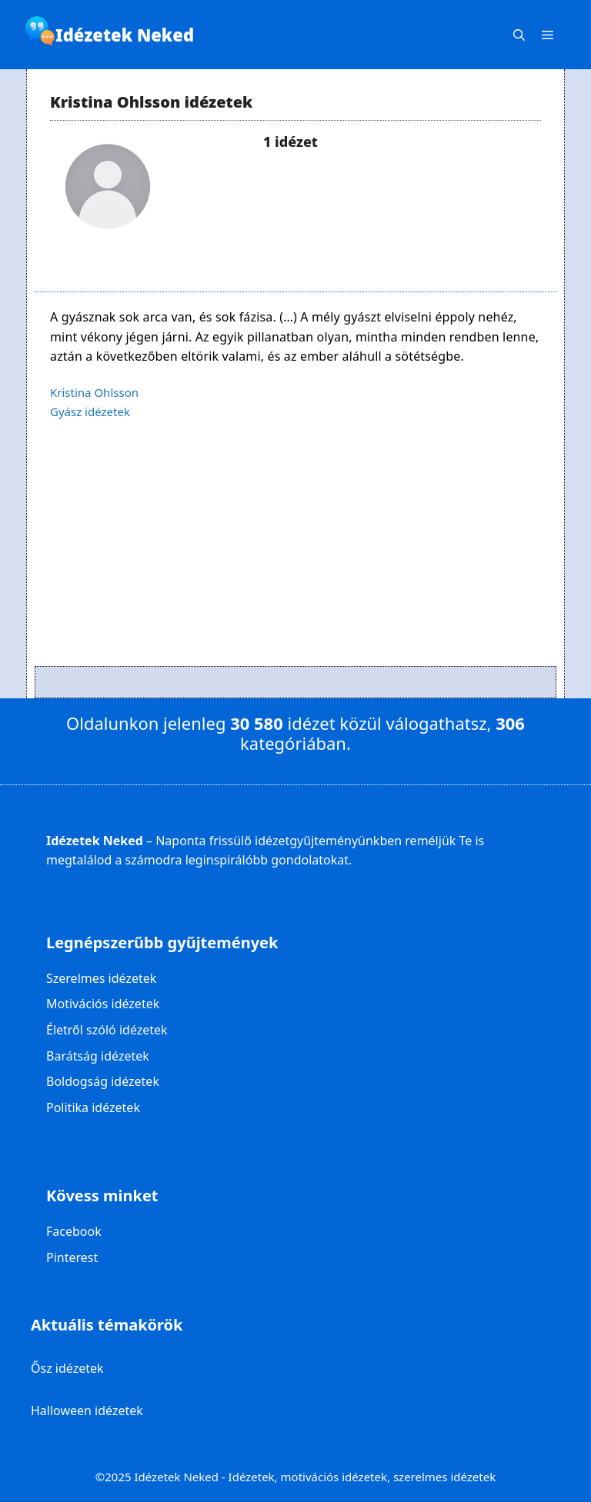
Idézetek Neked (124, 34)
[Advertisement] (295, 558)
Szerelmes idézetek (101, 978)
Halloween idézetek (87, 1410)
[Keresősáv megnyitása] (519, 34)
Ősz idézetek (67, 1368)
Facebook (74, 1231)
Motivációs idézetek (102, 1003)
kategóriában (293, 742)
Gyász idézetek (90, 411)
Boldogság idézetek (102, 1081)
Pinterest (72, 1257)
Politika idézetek (93, 1107)
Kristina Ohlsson (94, 392)
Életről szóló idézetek (107, 1029)
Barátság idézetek (97, 1055)
